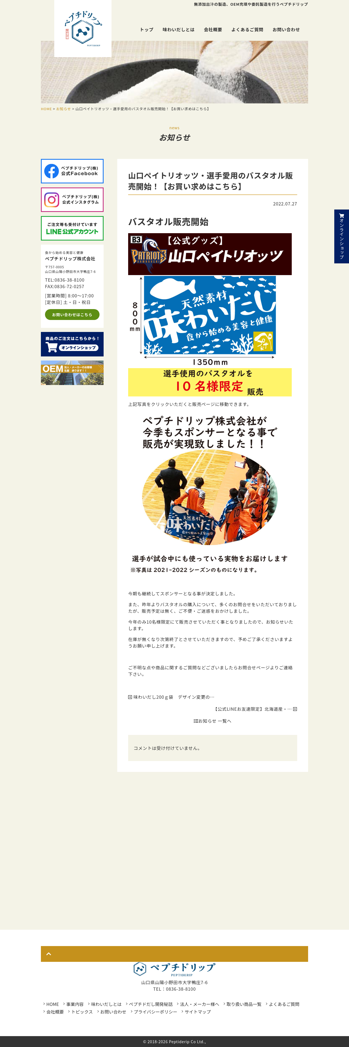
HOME (52, 1004)
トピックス (82, 1011)
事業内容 (75, 1004)
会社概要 (213, 29)
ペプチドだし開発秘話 (151, 1004)
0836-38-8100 (70, 279)
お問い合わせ (286, 29)
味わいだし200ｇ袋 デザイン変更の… (171, 697)
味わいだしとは (179, 29)
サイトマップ (198, 1011)
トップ (147, 29)
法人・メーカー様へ (199, 1004)
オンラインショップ (341, 236)
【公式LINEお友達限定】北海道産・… (255, 709)
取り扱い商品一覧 (244, 1004)
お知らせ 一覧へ (212, 720)
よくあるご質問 (247, 29)
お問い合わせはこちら (72, 314)
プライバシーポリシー (155, 1011)
